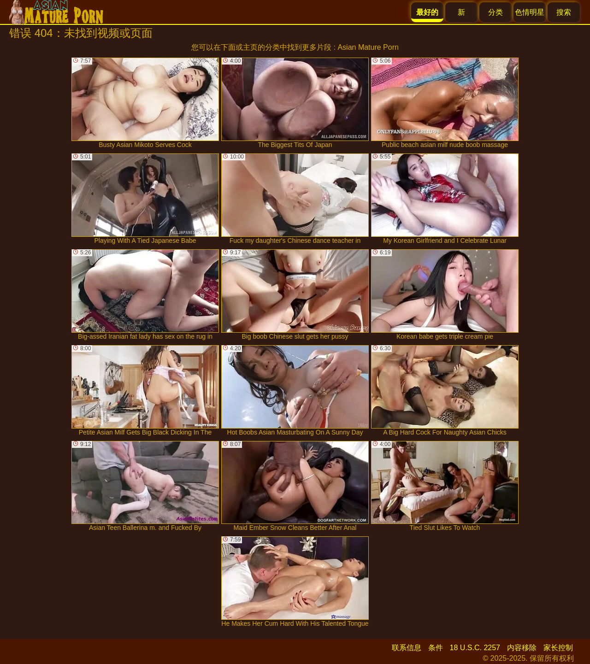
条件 (435, 648)
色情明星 (529, 12)
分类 (495, 12)
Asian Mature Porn (368, 47)
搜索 (563, 12)
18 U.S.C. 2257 (475, 648)
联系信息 (406, 648)
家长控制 (558, 648)
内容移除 (522, 648)
